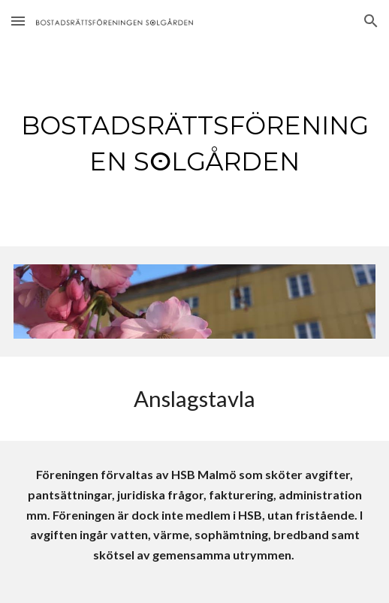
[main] (195, 144)
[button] (18, 20)
